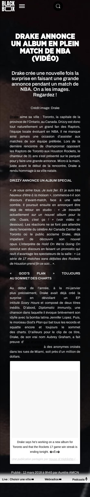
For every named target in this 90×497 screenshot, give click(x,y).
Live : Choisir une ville (16, 479)
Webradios (52, 479)
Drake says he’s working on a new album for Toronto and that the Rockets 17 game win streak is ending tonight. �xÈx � (45, 446)
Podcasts (80, 479)
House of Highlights (61, 459)
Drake (14, 117)
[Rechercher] (58, 6)
